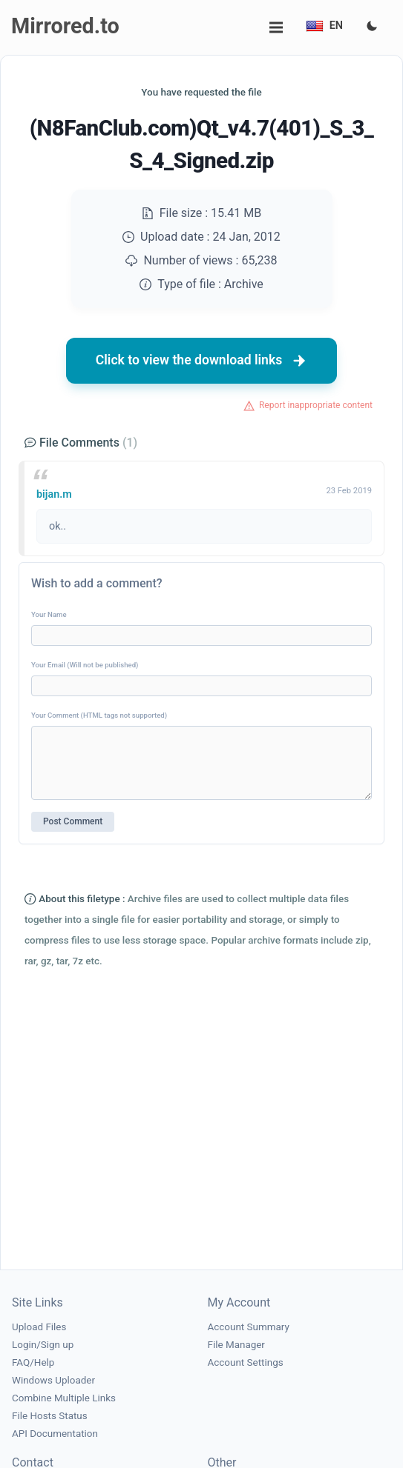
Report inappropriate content (316, 405)
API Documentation (55, 1433)
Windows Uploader (53, 1380)
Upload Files (39, 1326)
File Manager (236, 1344)
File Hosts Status (50, 1415)
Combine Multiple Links (64, 1398)
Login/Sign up (42, 1344)
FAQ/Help (33, 1362)
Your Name (49, 614)
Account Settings (246, 1362)
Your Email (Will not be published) (84, 665)
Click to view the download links (202, 361)
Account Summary (248, 1326)
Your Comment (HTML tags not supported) (99, 715)
